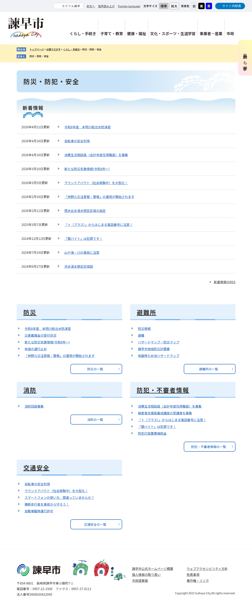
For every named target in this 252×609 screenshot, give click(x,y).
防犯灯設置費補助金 (152, 433)
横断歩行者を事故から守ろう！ (47, 504)
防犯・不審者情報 (163, 389)
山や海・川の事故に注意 (81, 252)
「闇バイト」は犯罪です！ (83, 238)
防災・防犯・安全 (39, 56)
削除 (52, 56)
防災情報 (144, 328)
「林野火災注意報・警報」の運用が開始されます (99, 196)
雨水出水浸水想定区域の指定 (85, 210)
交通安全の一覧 (95, 524)
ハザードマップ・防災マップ (158, 342)
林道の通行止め (36, 348)
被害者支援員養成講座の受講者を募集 (165, 413)
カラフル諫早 (71, 6)
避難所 (147, 312)
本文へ (91, 6)
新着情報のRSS (224, 281)
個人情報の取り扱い (146, 574)
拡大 (174, 6)
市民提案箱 (140, 580)
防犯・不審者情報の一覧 (208, 446)
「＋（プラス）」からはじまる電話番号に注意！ (98, 224)
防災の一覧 (95, 369)
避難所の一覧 (208, 369)
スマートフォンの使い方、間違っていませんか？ (59, 497)
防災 (30, 312)
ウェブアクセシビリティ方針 (207, 568)
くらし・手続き (71, 49)
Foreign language (129, 6)
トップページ (37, 49)
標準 (164, 6)
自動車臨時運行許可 (39, 511)
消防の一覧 (95, 419)
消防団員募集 (34, 406)
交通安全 (36, 467)
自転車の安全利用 (77, 140)
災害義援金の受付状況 (40, 335)
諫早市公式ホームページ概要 (152, 568)
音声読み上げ (106, 6)
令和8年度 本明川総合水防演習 (87, 127)
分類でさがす (53, 49)
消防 (30, 389)
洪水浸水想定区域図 (78, 266)
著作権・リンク (198, 580)
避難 (141, 335)
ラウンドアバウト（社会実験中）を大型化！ (96, 182)
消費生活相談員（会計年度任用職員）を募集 (96, 154)
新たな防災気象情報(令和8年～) (87, 168)
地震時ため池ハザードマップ (158, 355)
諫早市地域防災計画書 (154, 348)
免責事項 (193, 574)
